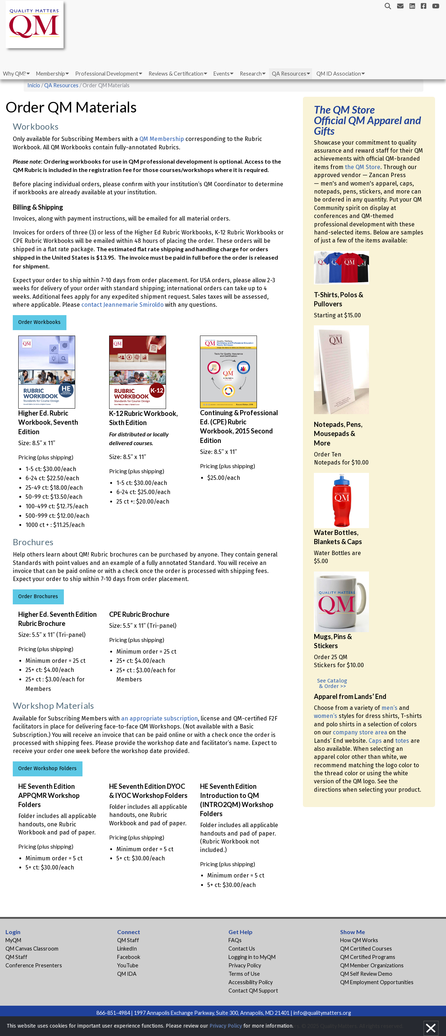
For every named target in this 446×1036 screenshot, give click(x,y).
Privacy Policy (244, 965)
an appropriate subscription (159, 718)
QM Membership (161, 138)
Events (222, 73)
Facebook (128, 957)
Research (251, 73)
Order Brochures (38, 596)
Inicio (33, 85)
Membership (50, 73)
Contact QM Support (253, 990)
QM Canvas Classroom (31, 948)
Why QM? (14, 73)
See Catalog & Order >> (332, 683)
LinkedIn (127, 948)
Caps (375, 740)
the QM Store (362, 167)
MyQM (13, 940)
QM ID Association (338, 73)
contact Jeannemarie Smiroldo (122, 304)
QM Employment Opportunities (377, 982)
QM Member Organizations (372, 965)
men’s (389, 707)
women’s (325, 715)
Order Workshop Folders (47, 768)
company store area (360, 732)
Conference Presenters (33, 965)
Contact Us (241, 948)
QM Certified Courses (366, 948)
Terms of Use (244, 974)
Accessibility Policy (250, 982)
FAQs (235, 940)
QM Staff (16, 957)
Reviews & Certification (176, 73)
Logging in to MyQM (252, 957)
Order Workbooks (39, 322)
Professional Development (106, 73)
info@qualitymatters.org (322, 1013)
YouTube (127, 965)
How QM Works (359, 940)
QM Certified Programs (367, 957)
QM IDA (127, 974)
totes (402, 740)
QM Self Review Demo (366, 974)
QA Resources (289, 73)
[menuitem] (16, 73)
